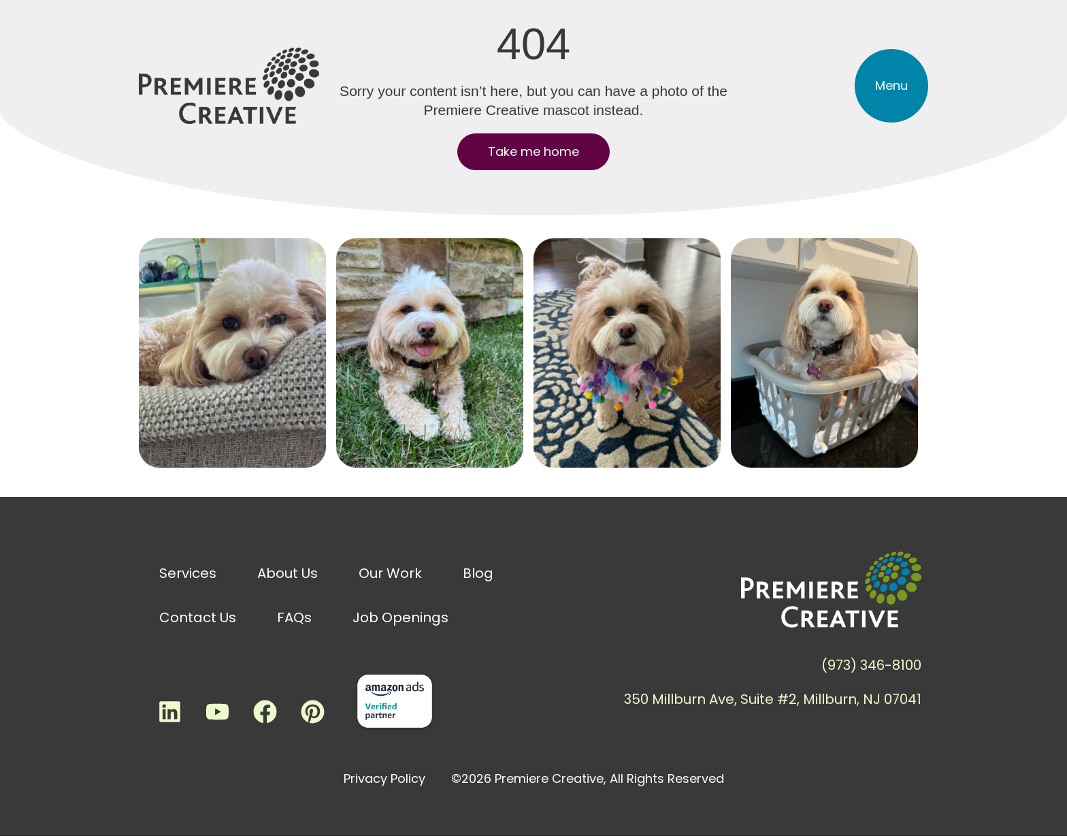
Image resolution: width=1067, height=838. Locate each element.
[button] (891, 86)
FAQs (294, 617)
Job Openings (400, 617)
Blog (478, 573)
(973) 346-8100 (871, 665)
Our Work (390, 573)
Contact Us (197, 617)
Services (187, 573)
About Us (287, 573)
